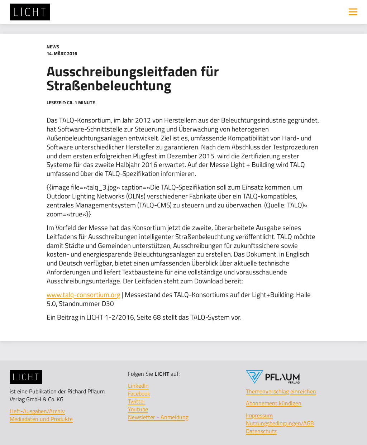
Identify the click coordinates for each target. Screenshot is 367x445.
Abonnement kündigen (273, 403)
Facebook (139, 393)
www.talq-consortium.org (83, 294)
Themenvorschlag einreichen (281, 391)
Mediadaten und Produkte (41, 419)
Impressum (259, 415)
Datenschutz (261, 431)
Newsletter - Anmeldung (158, 417)
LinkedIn (138, 385)
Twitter (137, 401)
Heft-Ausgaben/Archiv (37, 411)
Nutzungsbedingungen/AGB (280, 423)
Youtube (138, 409)
